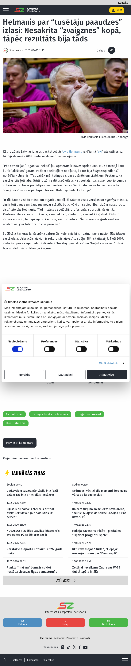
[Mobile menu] (6, 10)
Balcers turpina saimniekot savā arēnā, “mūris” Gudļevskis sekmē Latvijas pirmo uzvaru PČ (99, 514)
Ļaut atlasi (65, 374)
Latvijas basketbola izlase (50, 414)
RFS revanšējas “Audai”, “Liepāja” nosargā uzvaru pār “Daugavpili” (95, 553)
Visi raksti (51, 660)
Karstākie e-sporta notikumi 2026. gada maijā (35, 553)
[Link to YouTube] (85, 649)
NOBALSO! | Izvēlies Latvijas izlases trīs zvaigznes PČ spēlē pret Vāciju (34, 535)
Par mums (46, 640)
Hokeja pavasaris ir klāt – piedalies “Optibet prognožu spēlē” (96, 535)
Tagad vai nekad (89, 414)
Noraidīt (24, 374)
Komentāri (34, 660)
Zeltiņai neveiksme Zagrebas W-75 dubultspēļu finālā (96, 571)
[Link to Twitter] (74, 649)
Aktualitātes (14, 414)
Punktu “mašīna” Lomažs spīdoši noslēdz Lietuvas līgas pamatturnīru (32, 571)
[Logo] (28, 10)
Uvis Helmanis (72, 151)
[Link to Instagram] (62, 649)
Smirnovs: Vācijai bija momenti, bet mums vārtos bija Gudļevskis (96, 494)
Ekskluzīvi (17, 660)
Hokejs (65, 624)
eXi (100, 151)
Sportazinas (16, 50)
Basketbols (108, 624)
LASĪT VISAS (65, 582)
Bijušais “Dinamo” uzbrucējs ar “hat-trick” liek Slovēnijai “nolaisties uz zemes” (32, 514)
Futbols (22, 624)
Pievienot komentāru (21, 443)
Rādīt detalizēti (109, 363)
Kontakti (123, 2)
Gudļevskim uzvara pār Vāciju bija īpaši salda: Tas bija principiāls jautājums (33, 494)
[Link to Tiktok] (68, 649)
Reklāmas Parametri (66, 640)
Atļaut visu (106, 374)
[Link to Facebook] (80, 649)
